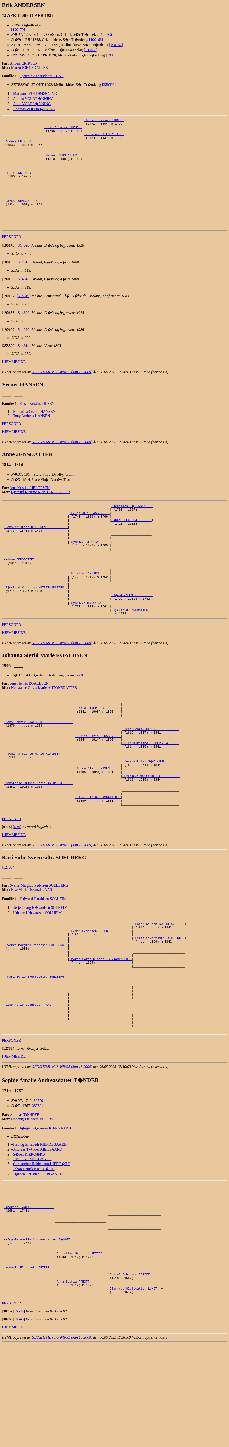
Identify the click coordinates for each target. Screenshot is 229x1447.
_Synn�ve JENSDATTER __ (90, 570)
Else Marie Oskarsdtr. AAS (31, 951)
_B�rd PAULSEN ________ (132, 633)
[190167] (116, 45)
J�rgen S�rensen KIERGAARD (45, 1211)
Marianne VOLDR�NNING (35, 93)
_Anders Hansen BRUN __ (104, 121)
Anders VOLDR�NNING (33, 99)
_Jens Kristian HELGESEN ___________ (36, 553)
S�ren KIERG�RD (29, 1237)
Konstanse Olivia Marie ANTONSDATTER (44, 728)
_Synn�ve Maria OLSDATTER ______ (151, 831)
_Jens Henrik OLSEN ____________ (150, 776)
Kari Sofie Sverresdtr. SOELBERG (36, 1049)
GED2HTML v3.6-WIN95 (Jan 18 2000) (62, 394)
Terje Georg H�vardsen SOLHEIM (40, 969)
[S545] (20, 1414)
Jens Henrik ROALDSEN (29, 724)
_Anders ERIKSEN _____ (23, 146)
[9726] (80, 716)
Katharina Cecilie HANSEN (34, 433)
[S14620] (24, 267)
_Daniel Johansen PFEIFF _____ (134, 1374)
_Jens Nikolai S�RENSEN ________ (151, 814)
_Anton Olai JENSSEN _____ (98, 822)
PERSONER (11, 258)
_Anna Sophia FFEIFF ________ (80, 1382)
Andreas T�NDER (24, 1197)
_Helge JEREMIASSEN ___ (90, 536)
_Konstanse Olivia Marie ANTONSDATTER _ (38, 839)
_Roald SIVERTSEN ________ (98, 751)
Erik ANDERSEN (20, 184)
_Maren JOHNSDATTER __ (63, 163)
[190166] (96, 40)
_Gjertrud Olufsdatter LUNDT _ (134, 1391)
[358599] (109, 85)
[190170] (18, 30)
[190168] (91, 50)
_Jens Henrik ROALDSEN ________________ (38, 767)
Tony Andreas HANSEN (31, 437)
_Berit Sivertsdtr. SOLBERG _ (159, 1002)
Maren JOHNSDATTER (29, 67)
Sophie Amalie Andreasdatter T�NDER (40, 1332)
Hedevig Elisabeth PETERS (32, 1202)
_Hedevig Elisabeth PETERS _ (28, 1365)
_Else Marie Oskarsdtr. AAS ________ (36, 1082)
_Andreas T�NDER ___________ (29, 1294)
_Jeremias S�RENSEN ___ (132, 528)
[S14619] (24, 318)
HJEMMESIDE (14, 383)
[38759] (38, 1183)
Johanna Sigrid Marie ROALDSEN (34, 805)
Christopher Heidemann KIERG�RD (41, 1247)
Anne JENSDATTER (22, 591)
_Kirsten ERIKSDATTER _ (104, 137)
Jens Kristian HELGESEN (30, 510)
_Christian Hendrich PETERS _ (80, 1349)
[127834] (9, 928)
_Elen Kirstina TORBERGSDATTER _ (150, 793)
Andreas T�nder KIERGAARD (37, 1232)
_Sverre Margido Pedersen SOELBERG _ (36, 1011)
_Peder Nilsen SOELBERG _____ (159, 985)
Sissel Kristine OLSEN (37, 425)
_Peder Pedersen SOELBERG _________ (101, 994)
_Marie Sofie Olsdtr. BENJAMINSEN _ (101, 1028)
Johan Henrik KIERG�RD (34, 1252)
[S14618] (24, 284)
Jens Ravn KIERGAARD (32, 1242)
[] (9, 267)
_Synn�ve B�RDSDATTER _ (91, 641)
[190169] (113, 55)
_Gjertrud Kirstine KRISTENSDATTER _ (36, 624)
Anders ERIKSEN (23, 63)
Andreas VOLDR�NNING (34, 109)
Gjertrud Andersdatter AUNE (42, 76)
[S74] (17, 888)
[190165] (106, 35)
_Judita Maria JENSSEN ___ (98, 784)
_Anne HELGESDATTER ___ (131, 544)
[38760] (37, 1189)
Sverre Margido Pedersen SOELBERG (39, 946)
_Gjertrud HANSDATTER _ (131, 650)
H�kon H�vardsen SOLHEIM (37, 974)
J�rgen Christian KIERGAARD (38, 1257)
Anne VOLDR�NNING (32, 104)
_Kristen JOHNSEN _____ (90, 608)
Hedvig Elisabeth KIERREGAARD (40, 1227)
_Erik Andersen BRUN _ (63, 129)
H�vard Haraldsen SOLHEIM (43, 960)
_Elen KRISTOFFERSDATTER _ (98, 856)
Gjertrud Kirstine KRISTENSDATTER (40, 514)
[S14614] (24, 367)
